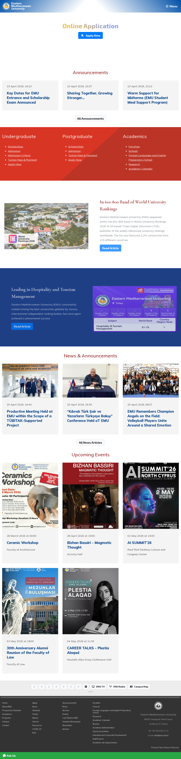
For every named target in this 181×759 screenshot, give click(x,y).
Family (35, 714)
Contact (5, 725)
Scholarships (15, 146)
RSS (34, 733)
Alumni (35, 718)
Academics (7, 714)
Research (134, 164)
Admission (14, 151)
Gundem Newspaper (71, 721)
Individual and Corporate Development (109, 735)
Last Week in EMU (70, 718)
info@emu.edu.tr (161, 735)
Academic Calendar (141, 168)
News (34, 706)
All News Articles (90, 442)
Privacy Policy (157, 747)
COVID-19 (36, 729)
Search (35, 721)
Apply (34, 703)
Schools (133, 151)
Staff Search (98, 739)
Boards (96, 724)
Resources (37, 725)
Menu (170, 6)
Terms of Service (171, 747)
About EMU (7, 706)
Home (5, 703)
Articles (65, 729)
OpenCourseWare (101, 731)
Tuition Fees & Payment (22, 159)
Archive (65, 710)
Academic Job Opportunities (105, 742)
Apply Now (14, 164)
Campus (5, 721)
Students (36, 710)
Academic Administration (103, 727)
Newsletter (67, 725)
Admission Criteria (19, 155)
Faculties (134, 146)
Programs (6, 718)
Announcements (69, 703)
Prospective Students (11, 710)
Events (65, 714)
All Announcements (90, 118)
